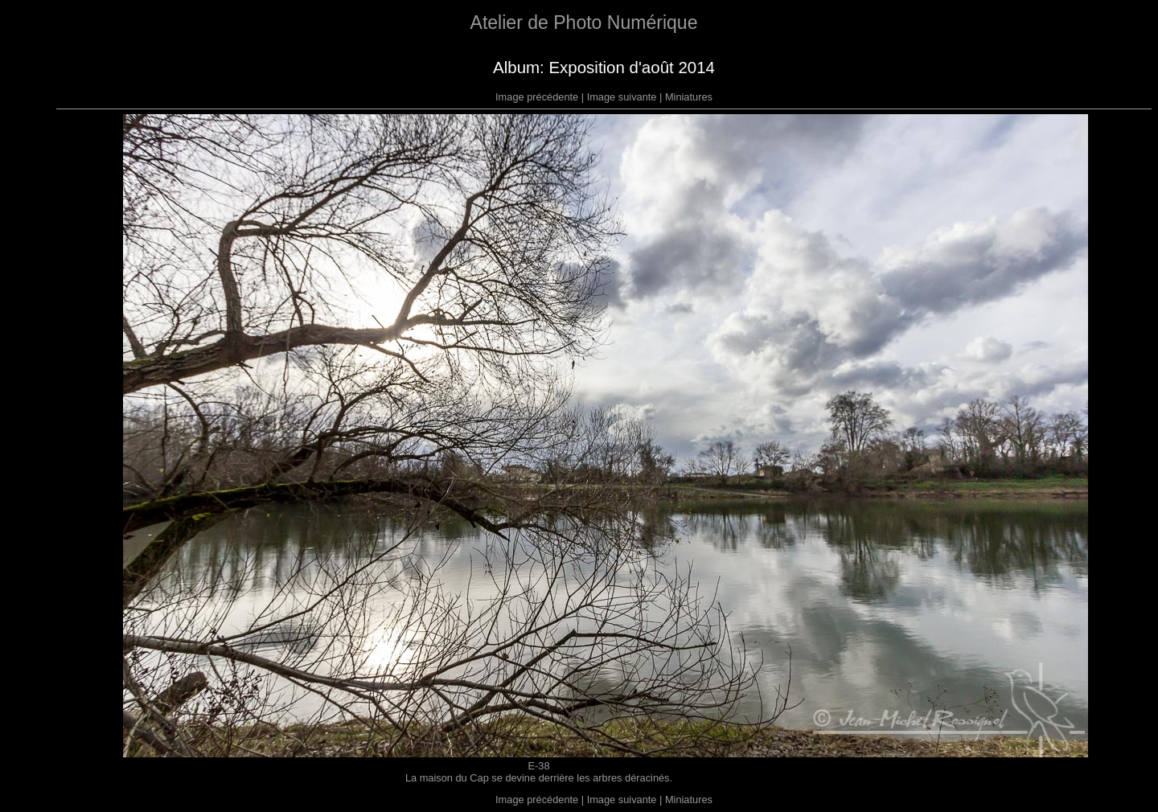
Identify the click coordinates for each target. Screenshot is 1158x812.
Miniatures (688, 97)
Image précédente (536, 97)
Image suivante (622, 97)
